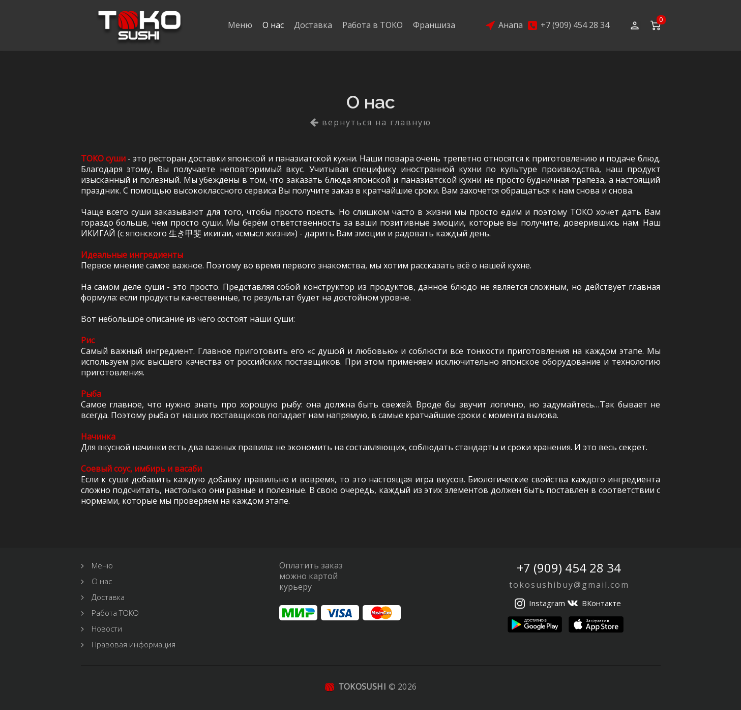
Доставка (313, 25)
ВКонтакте (601, 603)
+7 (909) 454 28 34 (575, 25)
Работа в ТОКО (372, 25)
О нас (273, 25)
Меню (240, 25)
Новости (107, 628)
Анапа (510, 25)
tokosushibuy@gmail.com (569, 584)
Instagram (547, 603)
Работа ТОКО (115, 613)
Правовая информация (133, 644)
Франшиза (434, 25)
